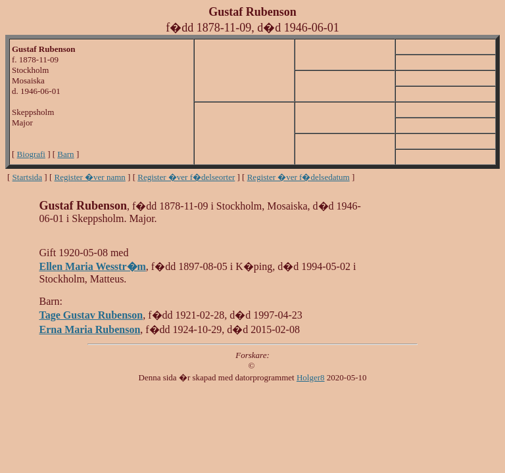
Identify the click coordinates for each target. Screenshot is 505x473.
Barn (65, 154)
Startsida (27, 177)
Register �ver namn (90, 177)
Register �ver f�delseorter (186, 177)
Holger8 (311, 377)
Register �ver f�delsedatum (298, 177)
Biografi (31, 154)
